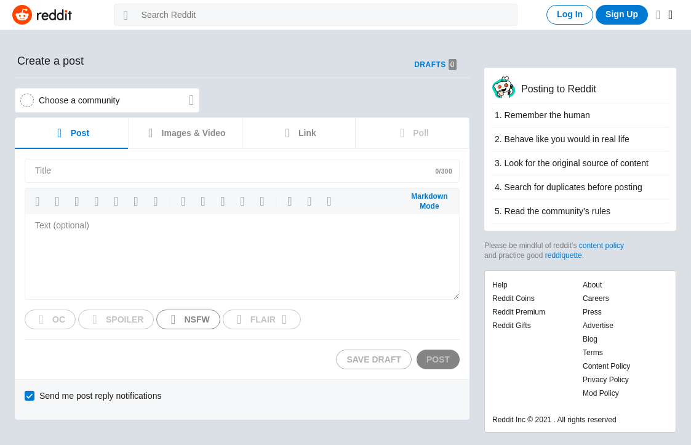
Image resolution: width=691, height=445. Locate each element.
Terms (593, 352)
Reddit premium (518, 312)
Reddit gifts (511, 325)
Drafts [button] (435, 64)
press (592, 312)
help (500, 285)
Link (298, 133)
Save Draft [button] (373, 359)
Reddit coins (513, 298)
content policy (601, 245)
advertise (598, 325)
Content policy (606, 366)
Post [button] (438, 359)
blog (590, 339)
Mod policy (601, 393)
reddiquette (563, 255)
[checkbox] (94, 396)
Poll (412, 133)
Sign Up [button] (621, 14)
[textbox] (242, 256)
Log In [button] (570, 14)
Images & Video (185, 133)
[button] (37, 201)
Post (71, 133)
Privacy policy (606, 379)
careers (596, 298)
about (592, 285)
